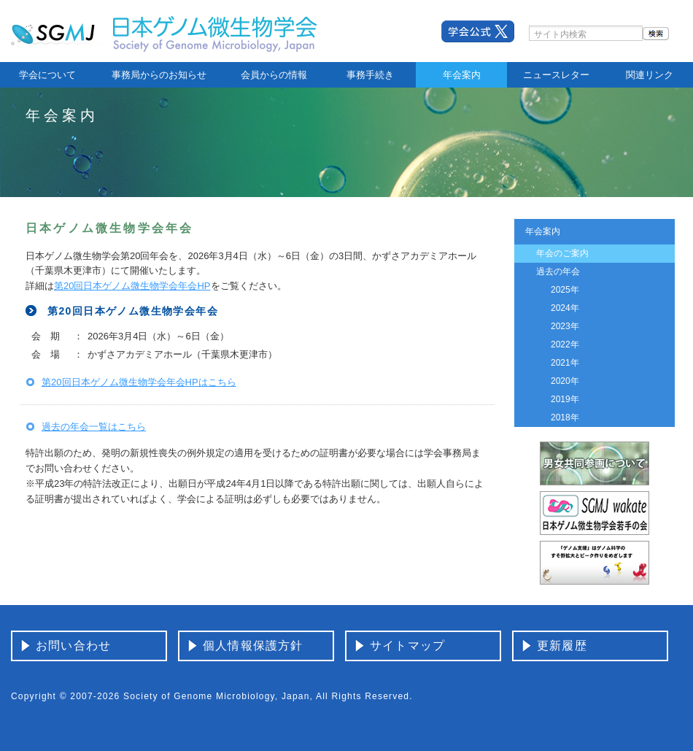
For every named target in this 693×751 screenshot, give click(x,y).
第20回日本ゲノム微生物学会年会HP (132, 285)
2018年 (565, 417)
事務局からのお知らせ (159, 74)
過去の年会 (558, 271)
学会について (47, 74)
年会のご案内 (562, 253)
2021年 (565, 363)
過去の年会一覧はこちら (94, 426)
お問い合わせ (73, 645)
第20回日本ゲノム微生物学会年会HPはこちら (139, 382)
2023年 (565, 326)
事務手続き (370, 74)
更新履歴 (562, 645)
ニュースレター (556, 74)
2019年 (565, 399)
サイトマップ (407, 645)
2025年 (565, 290)
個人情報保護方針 (253, 645)
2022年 (565, 344)
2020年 (565, 381)
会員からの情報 (274, 74)
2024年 (565, 308)
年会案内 (462, 74)
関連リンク (649, 74)
